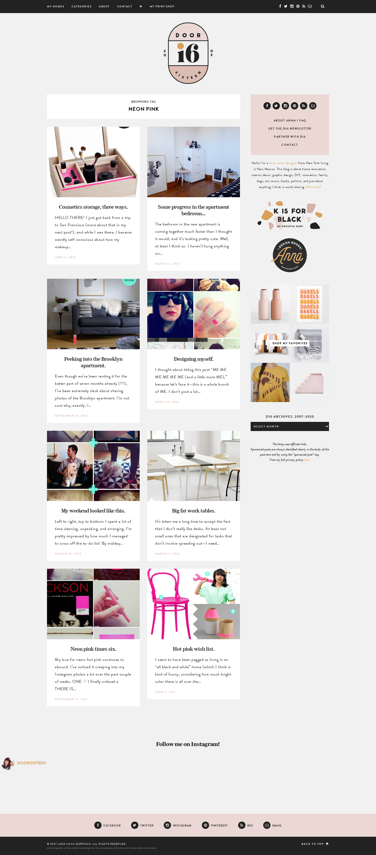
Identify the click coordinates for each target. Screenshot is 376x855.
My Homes (55, 6)
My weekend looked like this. (93, 510)
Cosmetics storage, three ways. (93, 206)
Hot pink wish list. (194, 648)
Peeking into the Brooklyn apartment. (93, 362)
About (104, 6)
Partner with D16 (290, 137)
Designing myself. (194, 359)
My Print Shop (162, 6)
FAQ (302, 120)
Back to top (315, 844)
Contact (124, 6)
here (306, 459)
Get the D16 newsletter (290, 128)
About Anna (285, 120)
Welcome (313, 187)
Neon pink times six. (93, 648)
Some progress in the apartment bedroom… (193, 210)
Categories (81, 6)
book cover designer (283, 163)
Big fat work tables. (193, 510)
